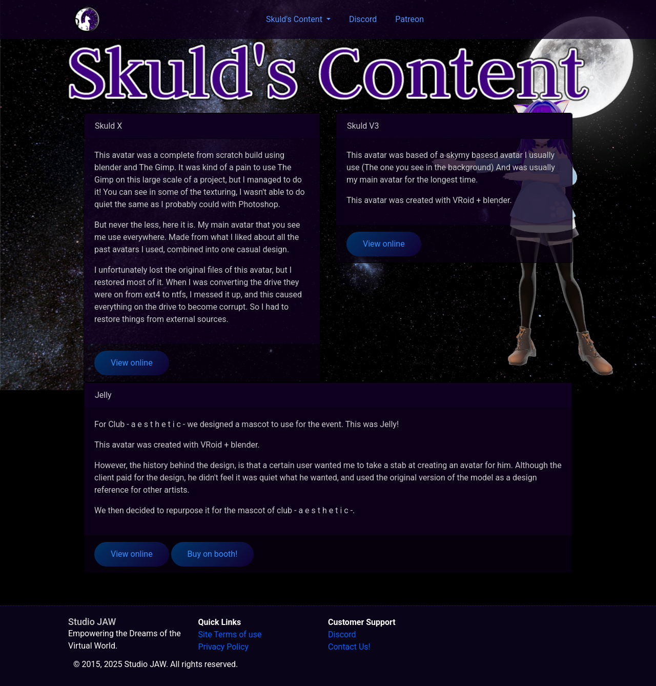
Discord (363, 19)
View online (132, 363)
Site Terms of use (230, 634)
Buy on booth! (213, 554)
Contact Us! (349, 647)
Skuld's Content (295, 19)
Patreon (409, 19)
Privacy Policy (223, 647)
